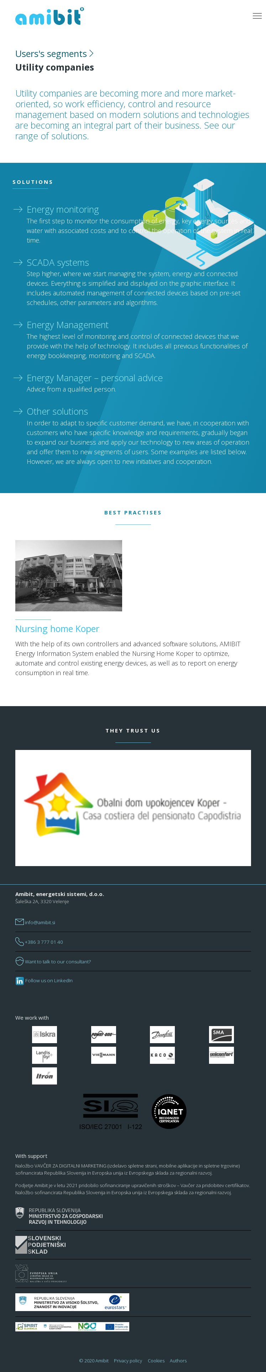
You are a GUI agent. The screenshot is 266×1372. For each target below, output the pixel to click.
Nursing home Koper (57, 628)
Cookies (156, 1360)
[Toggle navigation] (257, 16)
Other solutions (57, 411)
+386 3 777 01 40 (39, 942)
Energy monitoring (63, 209)
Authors (178, 1360)
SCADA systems (58, 262)
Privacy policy (128, 1360)
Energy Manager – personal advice (95, 378)
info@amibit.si (35, 922)
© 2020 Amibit (94, 1360)
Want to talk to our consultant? (53, 961)
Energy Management (68, 325)
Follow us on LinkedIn (44, 980)
